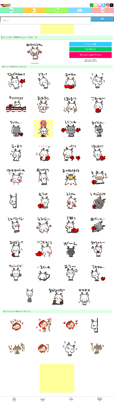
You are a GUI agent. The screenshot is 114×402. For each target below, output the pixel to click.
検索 (102, 18)
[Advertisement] (57, 29)
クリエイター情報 (90, 44)
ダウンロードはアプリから (91, 55)
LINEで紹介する (90, 49)
